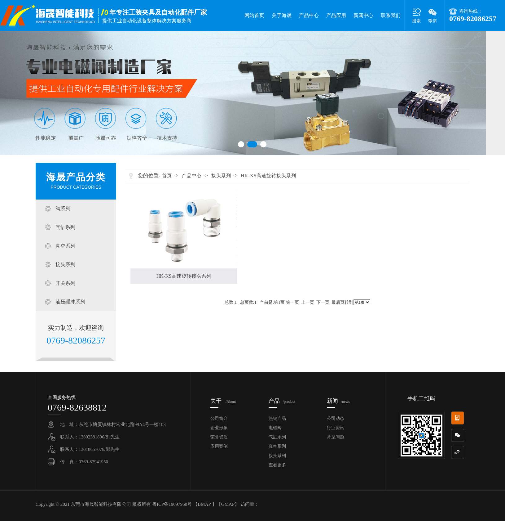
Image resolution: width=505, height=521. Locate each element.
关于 (223, 401)
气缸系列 (65, 227)
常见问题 (335, 437)
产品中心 (309, 15)
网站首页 (254, 15)
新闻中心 (363, 15)
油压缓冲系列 (70, 301)
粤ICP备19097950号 (172, 504)
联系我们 (391, 15)
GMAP (228, 504)
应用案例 (219, 446)
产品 (282, 401)
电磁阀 (275, 427)
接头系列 (65, 264)
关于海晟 (282, 15)
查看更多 (277, 465)
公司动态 (335, 418)
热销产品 (277, 418)
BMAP (204, 504)
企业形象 (219, 427)
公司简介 (219, 418)
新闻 (338, 401)
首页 (167, 175)
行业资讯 (335, 427)
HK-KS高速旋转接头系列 (268, 175)
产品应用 (336, 15)
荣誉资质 (219, 437)
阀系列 (62, 208)
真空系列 (65, 246)
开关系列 (65, 283)
